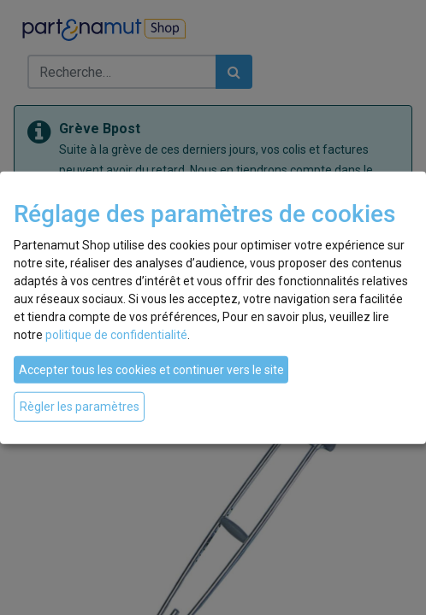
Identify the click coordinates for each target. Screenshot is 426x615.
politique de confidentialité (116, 335)
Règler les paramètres (79, 406)
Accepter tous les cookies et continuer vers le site (151, 370)
